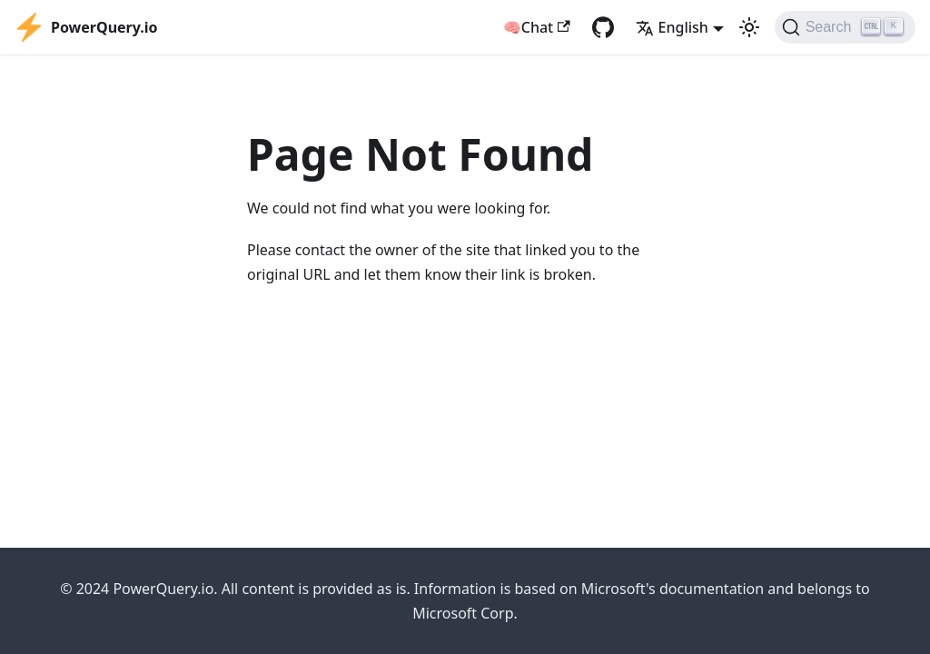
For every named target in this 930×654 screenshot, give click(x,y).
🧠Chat (536, 27)
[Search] (845, 27)
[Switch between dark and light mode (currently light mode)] (749, 27)
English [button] (672, 27)
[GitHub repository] (603, 27)
